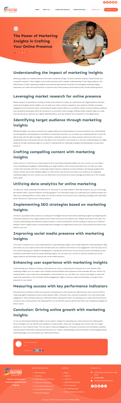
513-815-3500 (98, 378)
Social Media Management (43, 389)
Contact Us (68, 379)
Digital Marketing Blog (72, 382)
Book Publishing (40, 373)
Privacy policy (74, 400)
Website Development (42, 393)
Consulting (38, 376)
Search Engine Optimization (44, 386)
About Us (67, 376)
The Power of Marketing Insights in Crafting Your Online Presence (35, 41)
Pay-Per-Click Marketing (43, 382)
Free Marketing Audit (71, 389)
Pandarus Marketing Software (74, 392)
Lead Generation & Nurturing (44, 379)
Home (66, 373)
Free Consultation (70, 385)
